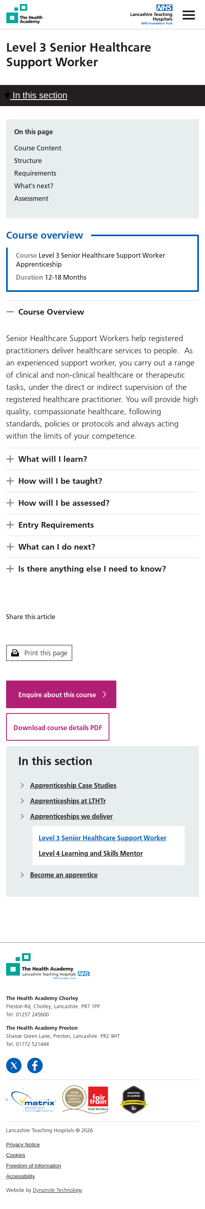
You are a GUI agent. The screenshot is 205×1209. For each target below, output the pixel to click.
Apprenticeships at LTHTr (68, 801)
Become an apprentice (64, 875)
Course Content (37, 148)
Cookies (15, 1155)
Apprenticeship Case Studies (73, 785)
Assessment (31, 198)
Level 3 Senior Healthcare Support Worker (102, 838)
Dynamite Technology (57, 1190)
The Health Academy (25, 14)
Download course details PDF (57, 728)
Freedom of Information (33, 1166)
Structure (28, 161)
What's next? (33, 186)
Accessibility (20, 1176)
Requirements (35, 173)
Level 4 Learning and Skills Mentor (91, 853)
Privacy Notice (23, 1145)
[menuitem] (102, 1144)
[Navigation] (189, 14)
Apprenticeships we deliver (71, 816)
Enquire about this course (57, 695)
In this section (36, 95)
